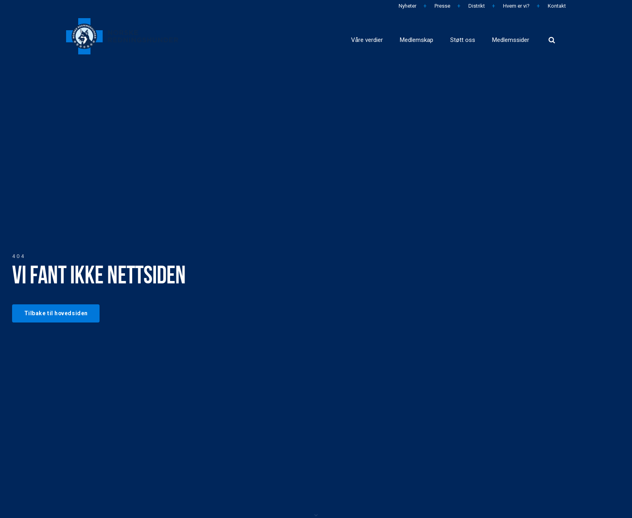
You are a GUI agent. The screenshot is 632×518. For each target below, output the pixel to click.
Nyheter (406, 6)
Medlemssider (501, 36)
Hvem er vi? (516, 6)
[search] (552, 36)
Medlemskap (376, 36)
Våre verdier (310, 36)
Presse (441, 6)
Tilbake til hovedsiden (58, 313)
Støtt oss (437, 36)
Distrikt (476, 6)
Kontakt (556, 6)
